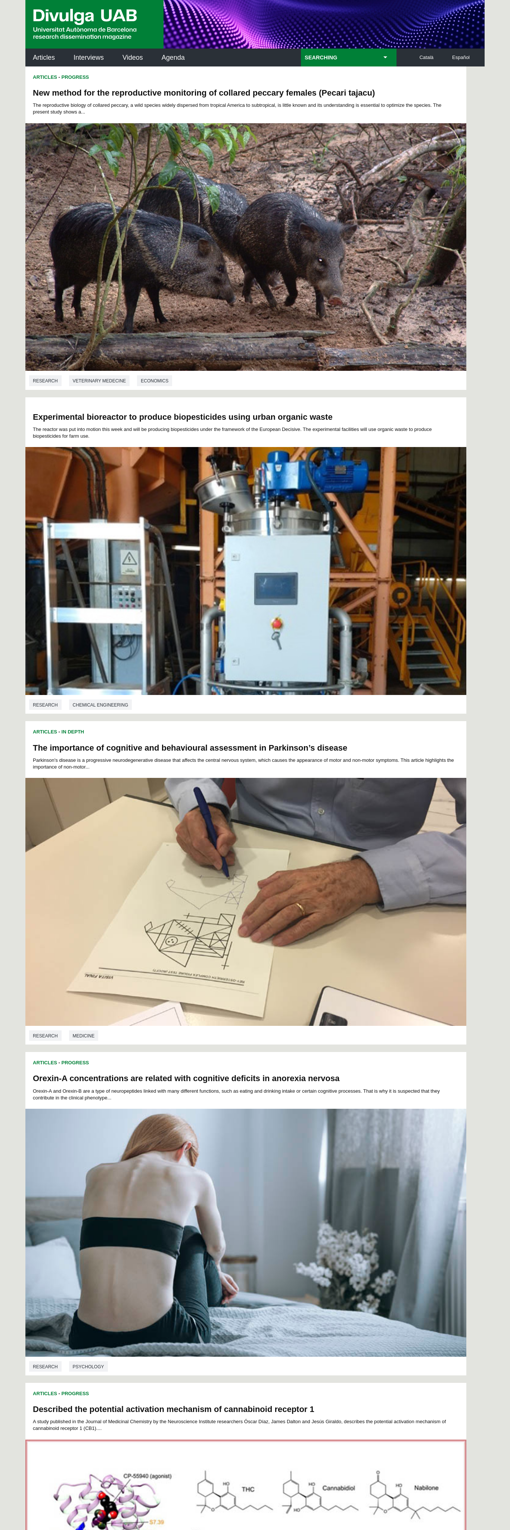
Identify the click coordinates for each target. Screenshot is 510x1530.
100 (199, 1195)
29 (177, 1174)
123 (261, 1201)
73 (157, 1188)
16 (277, 1168)
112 (348, 1195)
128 (323, 1201)
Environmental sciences (104, 926)
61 (264, 1181)
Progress (75, 77)
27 (158, 1174)
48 (361, 1174)
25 (365, 1168)
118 (199, 1201)
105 (260, 1195)
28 (167, 1174)
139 (287, 1210)
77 (196, 1188)
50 (157, 1181)
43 (312, 1174)
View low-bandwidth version (30, 1526)
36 (245, 1174)
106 (273, 1195)
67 (323, 1181)
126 (299, 1201)
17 (287, 1168)
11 (228, 1168)
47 (352, 1174)
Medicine (84, 491)
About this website (250, 1483)
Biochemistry (143, 712)
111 (335, 1195)
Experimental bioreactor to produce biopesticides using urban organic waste (359, 90)
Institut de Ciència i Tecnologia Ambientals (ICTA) (432, 1287)
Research (45, 270)
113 (360, 1195)
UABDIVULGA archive (64, 1245)
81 (235, 1188)
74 (167, 1188)
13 (248, 1168)
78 (206, 1188)
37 (255, 1174)
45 (332, 1174)
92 (342, 1188)
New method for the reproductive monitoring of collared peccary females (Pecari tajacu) (125, 97)
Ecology (356, 1137)
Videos (132, 57)
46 (342, 1174)
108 (298, 1195)
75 (177, 1188)
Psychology (318, 484)
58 (235, 1181)
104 (248, 1195)
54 (196, 1181)
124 (274, 1201)
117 (187, 1201)
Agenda (173, 57)
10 (218, 1168)
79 (215, 1188)
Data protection (197, 1483)
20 (316, 1168)
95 (148, 1195)
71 (362, 1181)
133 (212, 1210)
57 (225, 1181)
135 (237, 1210)
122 (249, 1201)
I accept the (133, 1452)
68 (333, 1181)
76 (186, 1188)
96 (158, 1195)
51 (167, 1181)
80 (225, 1188)
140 (299, 1210)
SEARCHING (321, 57)
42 (303, 1174)
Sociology (315, 689)
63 (284, 1181)
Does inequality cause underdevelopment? (345, 520)
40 (284, 1174)
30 (187, 1174)
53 (186, 1181)
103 (236, 1195)
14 (258, 1168)
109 (311, 1195)
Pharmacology (92, 712)
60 (255, 1181)
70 (352, 1181)
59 (245, 1181)
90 (323, 1188)
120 (224, 1201)
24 (355, 1168)
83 (255, 1188)
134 (225, 1210)
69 (342, 1181)
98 (177, 1195)
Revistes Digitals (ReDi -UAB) (148, 1282)
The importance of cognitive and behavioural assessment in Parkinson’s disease (120, 318)
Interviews (89, 57)
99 (187, 1195)
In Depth (73, 298)
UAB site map (356, 1483)
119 (212, 1201)
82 (245, 1188)
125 (286, 1201)
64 (293, 1181)
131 (361, 1201)
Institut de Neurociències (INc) (435, 1249)
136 (250, 1210)
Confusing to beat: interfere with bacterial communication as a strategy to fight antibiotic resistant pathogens (353, 741)
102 (223, 1195)
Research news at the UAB (55, 1273)
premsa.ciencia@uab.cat (295, 1374)
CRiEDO (320, 1320)
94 (362, 1188)
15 (267, 1168)
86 (284, 1188)
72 (147, 1188)
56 (215, 1181)
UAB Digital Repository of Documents (253, 1282)
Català (426, 57)
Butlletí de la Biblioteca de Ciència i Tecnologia (158, 1249)
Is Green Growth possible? (314, 961)
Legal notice (150, 1452)
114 (149, 1201)
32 (206, 1174)
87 (293, 1188)
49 (147, 1181)
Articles (44, 57)
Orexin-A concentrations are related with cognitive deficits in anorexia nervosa (360, 311)
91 (333, 1188)
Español (461, 57)
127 (311, 1201)
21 (326, 1168)
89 (313, 1188)
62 (274, 1181)
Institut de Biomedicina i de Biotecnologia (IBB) (434, 1324)
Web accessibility (305, 1483)
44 (322, 1174)
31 (196, 1174)
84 (264, 1188)
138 (274, 1210)
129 (336, 1201)
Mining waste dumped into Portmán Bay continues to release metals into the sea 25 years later (131, 753)
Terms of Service (131, 1422)
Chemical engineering (330, 264)
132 (200, 1210)
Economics (154, 270)
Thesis (70, 953)
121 (236, 1201)
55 (206, 1181)
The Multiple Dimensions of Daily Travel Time (121, 969)
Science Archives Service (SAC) (253, 1249)
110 (323, 1195)
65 (303, 1181)
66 (313, 1181)
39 (274, 1174)
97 (167, 1195)
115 (162, 1201)
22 (335, 1168)
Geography (87, 1137)
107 (286, 1195)
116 (174, 1201)
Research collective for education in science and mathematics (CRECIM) (343, 1287)
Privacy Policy (234, 1415)
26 (148, 1174)
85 (274, 1188)
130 (348, 1201)
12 (238, 1168)
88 (303, 1188)
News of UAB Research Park (61, 1307)
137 (262, 1210)
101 (211, 1195)
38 (265, 1174)
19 (306, 1168)
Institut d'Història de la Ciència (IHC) (340, 1249)
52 (177, 1181)
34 (225, 1174)
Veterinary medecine (99, 270)
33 (216, 1174)
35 (236, 1174)
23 (345, 1168)
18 (296, 1168)
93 (352, 1188)
